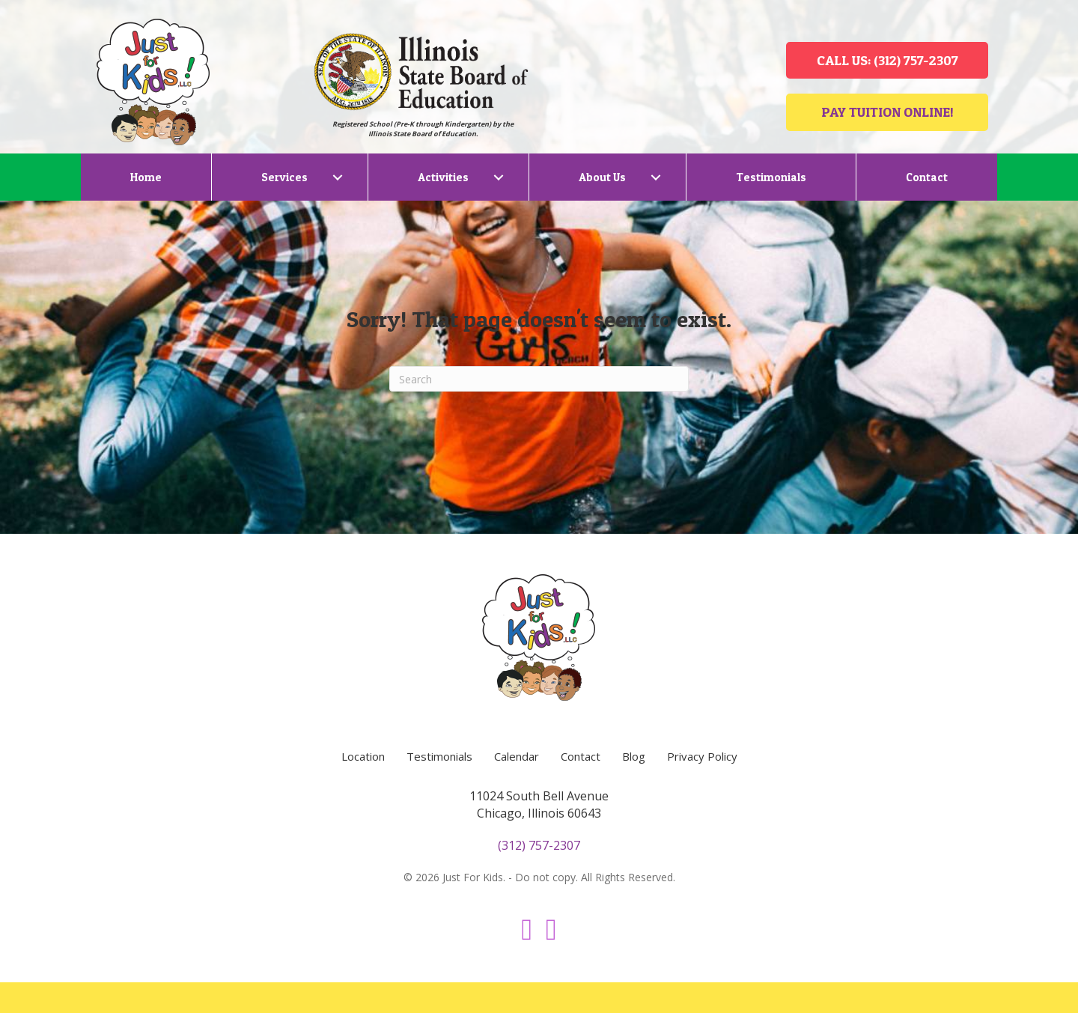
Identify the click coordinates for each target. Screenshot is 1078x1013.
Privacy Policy (702, 756)
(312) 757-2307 (539, 845)
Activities (443, 177)
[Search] (539, 379)
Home (146, 177)
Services (284, 177)
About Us (602, 177)
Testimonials (771, 177)
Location (363, 756)
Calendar (516, 756)
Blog (633, 756)
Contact (927, 177)
